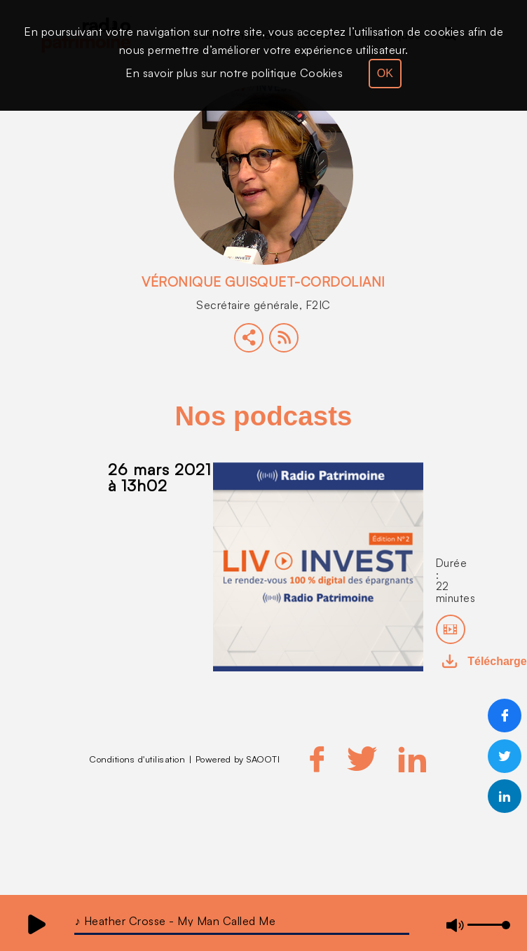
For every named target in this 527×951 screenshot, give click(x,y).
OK (385, 73)
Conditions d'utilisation (137, 759)
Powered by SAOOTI (238, 759)
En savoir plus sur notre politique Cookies (234, 73)
